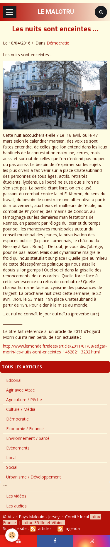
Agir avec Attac (20, 390)
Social (11, 467)
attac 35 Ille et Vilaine (43, 522)
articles (41, 528)
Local (11, 457)
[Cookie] (11, 535)
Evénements (18, 448)
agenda (68, 528)
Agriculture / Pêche (24, 399)
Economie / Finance (25, 428)
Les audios (16, 506)
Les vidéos (16, 496)
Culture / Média (20, 409)
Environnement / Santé (28, 438)
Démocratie (58, 43)
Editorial (13, 380)
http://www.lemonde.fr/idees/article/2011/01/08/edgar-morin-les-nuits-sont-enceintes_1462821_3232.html (55, 349)
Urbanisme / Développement (33, 477)
